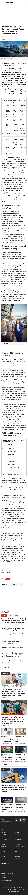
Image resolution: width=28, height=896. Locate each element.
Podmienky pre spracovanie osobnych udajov (7, 874)
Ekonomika (17, 856)
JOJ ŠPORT (3, 834)
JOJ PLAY (3, 832)
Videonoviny (18, 837)
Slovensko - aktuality (20, 846)
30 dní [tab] (16, 615)
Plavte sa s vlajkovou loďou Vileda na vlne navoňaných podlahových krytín (12, 629)
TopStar (3, 846)
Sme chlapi (4, 849)
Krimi (16, 851)
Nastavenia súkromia (6, 880)
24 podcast (17, 844)
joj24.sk (17, 832)
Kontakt (3, 869)
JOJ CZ (3, 837)
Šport (2, 841)
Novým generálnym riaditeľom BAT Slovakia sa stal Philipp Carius (13, 661)
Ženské (3, 844)
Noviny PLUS (18, 834)
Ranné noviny (18, 839)
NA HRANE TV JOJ (19, 841)
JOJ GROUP (4, 839)
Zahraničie (17, 849)
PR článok (7, 578)
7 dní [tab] (10, 615)
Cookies (3, 877)
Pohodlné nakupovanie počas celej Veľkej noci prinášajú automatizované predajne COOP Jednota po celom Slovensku (13, 641)
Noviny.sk (17, 829)
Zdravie (3, 851)
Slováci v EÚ (18, 858)
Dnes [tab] (4, 615)
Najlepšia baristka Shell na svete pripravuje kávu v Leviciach (12, 648)
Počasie (3, 856)
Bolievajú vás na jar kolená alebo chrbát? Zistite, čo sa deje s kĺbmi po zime (12, 634)
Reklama (3, 867)
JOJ (2, 829)
